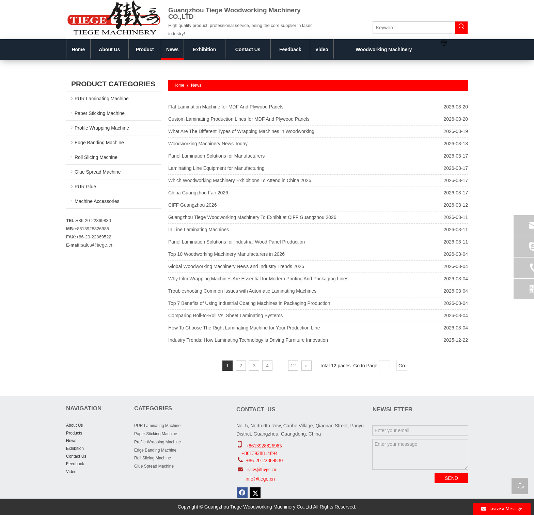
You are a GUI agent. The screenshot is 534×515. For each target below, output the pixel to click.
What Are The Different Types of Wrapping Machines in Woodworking (241, 131)
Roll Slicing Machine (96, 157)
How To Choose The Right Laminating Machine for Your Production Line (244, 327)
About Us (74, 425)
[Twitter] (255, 492)
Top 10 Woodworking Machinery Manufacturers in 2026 (226, 254)
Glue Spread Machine (98, 172)
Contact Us (76, 456)
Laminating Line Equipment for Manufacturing (216, 168)
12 (293, 365)
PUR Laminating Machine (102, 98)
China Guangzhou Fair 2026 (198, 192)
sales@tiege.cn (97, 245)
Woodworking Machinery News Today (208, 143)
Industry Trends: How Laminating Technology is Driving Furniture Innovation (248, 340)
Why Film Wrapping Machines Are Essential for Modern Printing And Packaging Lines (258, 278)
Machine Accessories (97, 201)
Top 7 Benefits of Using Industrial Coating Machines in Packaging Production (249, 303)
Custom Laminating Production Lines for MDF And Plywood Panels (239, 119)
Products (74, 433)
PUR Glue (85, 186)
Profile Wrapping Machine (102, 128)
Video (71, 471)
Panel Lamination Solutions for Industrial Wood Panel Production (236, 242)
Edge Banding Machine (99, 142)
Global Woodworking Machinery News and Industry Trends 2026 (236, 266)
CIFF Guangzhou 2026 (192, 205)
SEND (451, 478)
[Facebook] (242, 492)
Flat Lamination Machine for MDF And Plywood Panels (226, 106)
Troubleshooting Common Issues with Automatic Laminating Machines (242, 291)
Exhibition (75, 448)
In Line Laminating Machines (198, 229)
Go (401, 365)
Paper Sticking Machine (100, 113)
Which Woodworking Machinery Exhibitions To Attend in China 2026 (239, 180)
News (71, 440)
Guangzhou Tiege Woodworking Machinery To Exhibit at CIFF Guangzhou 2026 (252, 217)
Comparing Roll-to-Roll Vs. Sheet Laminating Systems (225, 315)
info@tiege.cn (260, 479)
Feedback (75, 463)
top (519, 485)
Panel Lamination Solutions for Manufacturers (216, 156)
